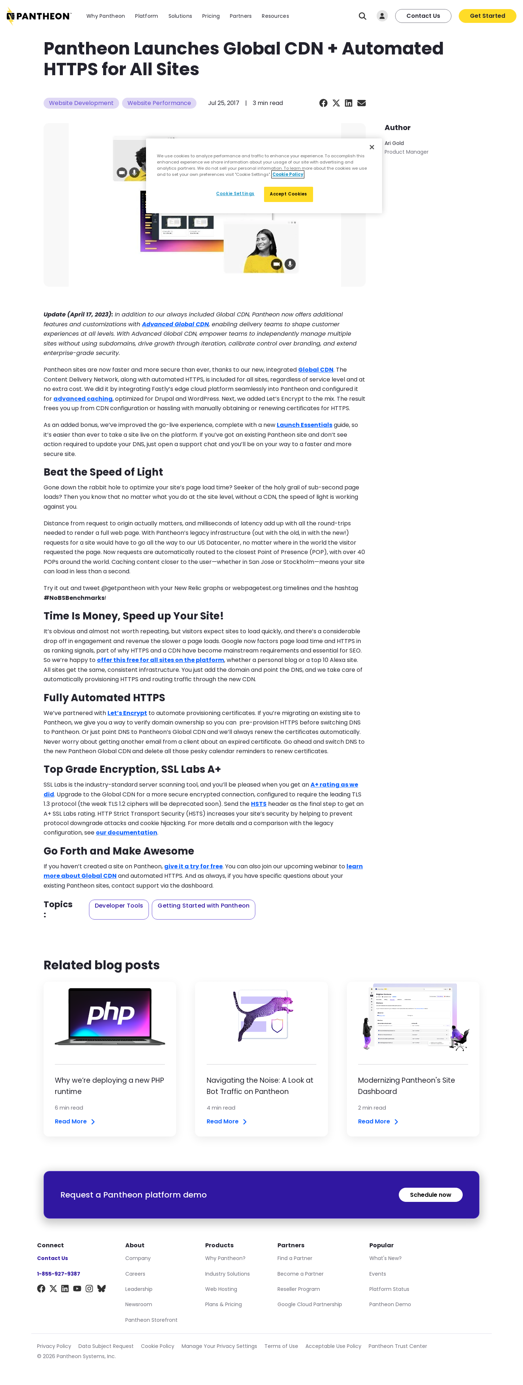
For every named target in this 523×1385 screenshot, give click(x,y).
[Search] (362, 16)
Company (138, 1258)
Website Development (81, 103)
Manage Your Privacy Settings (219, 1346)
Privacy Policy (54, 1346)
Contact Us (423, 16)
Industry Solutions (227, 1273)
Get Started (487, 16)
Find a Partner (294, 1258)
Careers (135, 1273)
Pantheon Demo (390, 1304)
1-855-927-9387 (58, 1273)
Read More (75, 1121)
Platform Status (389, 1289)
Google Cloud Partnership (309, 1304)
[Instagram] (89, 1290)
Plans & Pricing (223, 1304)
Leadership (139, 1289)
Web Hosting (221, 1289)
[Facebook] (41, 1290)
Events (377, 1273)
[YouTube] (77, 1290)
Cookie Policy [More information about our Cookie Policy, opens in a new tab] (287, 174)
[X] (53, 1290)
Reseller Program (298, 1289)
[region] (264, 175)
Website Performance (159, 103)
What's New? (385, 1258)
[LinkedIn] (65, 1290)
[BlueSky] (101, 1290)
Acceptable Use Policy (333, 1346)
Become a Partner (300, 1273)
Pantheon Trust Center (398, 1346)
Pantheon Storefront (151, 1320)
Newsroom (138, 1304)
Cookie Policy (157, 1346)
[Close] (372, 147)
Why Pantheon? (225, 1258)
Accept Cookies (288, 194)
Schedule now (430, 1195)
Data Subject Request (106, 1346)
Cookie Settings (235, 194)
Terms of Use (281, 1346)
